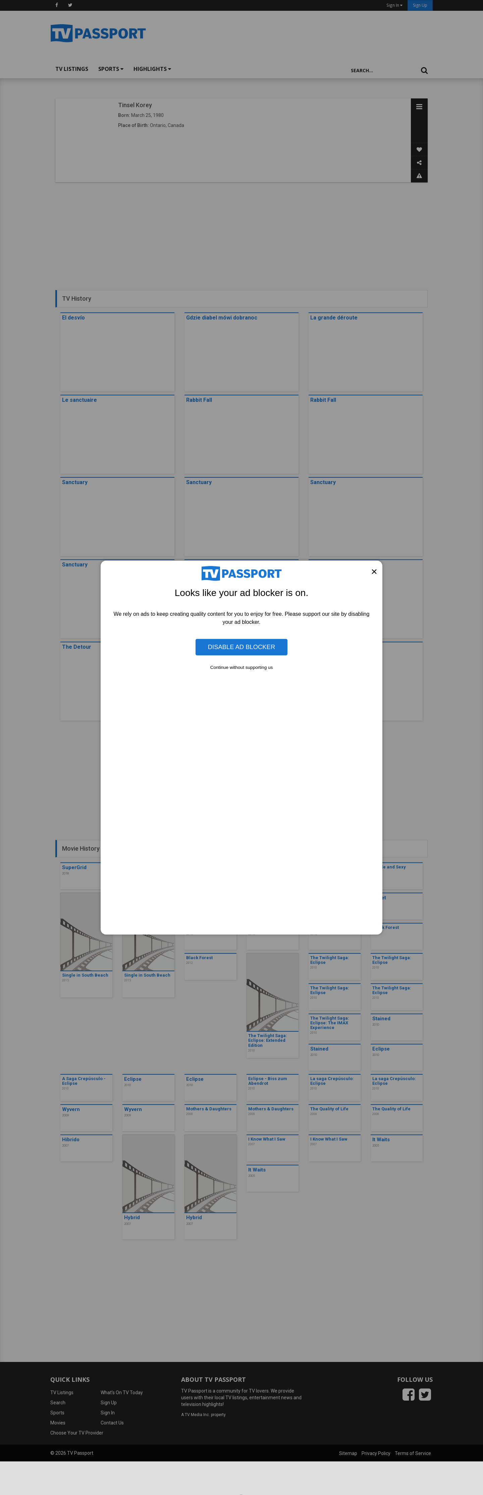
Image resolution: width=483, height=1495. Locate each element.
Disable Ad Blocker (241, 646)
